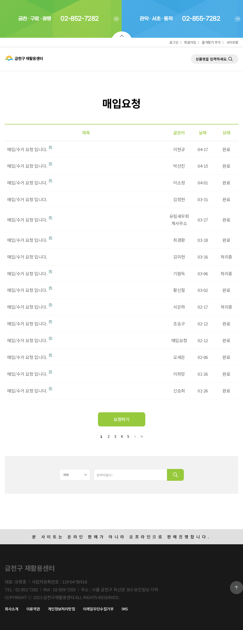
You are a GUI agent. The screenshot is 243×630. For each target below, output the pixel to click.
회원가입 (190, 42)
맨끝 (142, 436)
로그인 (173, 42)
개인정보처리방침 (61, 609)
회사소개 (11, 609)
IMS (124, 609)
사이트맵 (232, 42)
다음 (135, 436)
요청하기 (121, 419)
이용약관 (33, 609)
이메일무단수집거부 (98, 609)
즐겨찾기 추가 (211, 42)
